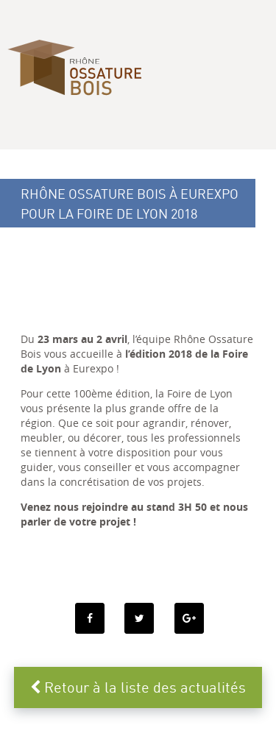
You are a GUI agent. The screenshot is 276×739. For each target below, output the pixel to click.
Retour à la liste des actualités (138, 687)
